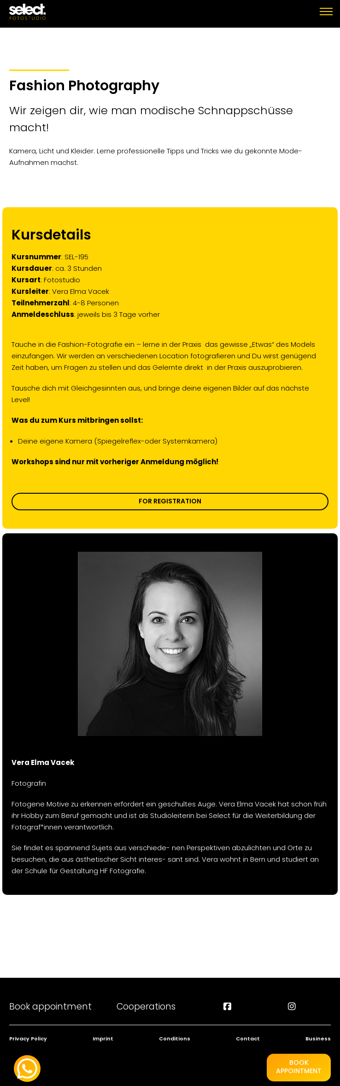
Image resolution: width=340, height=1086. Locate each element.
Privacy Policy (28, 1038)
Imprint (103, 1038)
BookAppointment (299, 1066)
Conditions (174, 1038)
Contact (248, 1038)
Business (318, 1038)
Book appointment (50, 1006)
